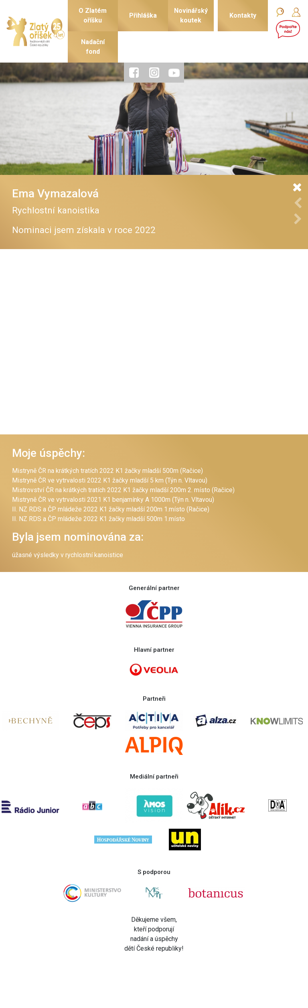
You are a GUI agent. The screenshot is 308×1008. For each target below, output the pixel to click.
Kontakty (242, 15)
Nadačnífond (93, 46)
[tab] (134, 73)
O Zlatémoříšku (93, 15)
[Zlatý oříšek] (35, 31)
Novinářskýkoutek (191, 15)
